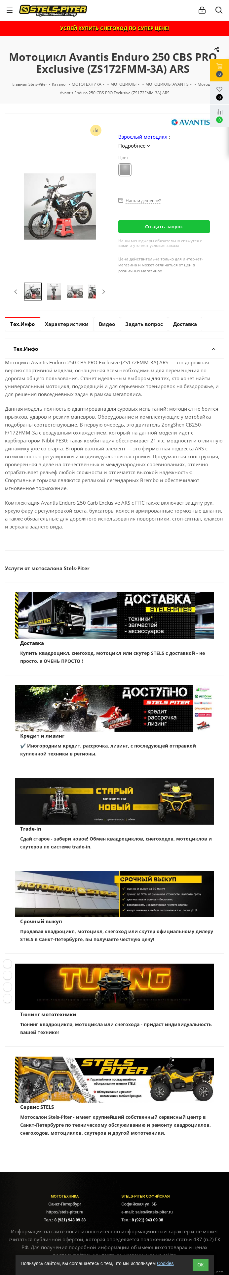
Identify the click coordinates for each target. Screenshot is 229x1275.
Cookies (165, 1263)
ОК (200, 1264)
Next (103, 291)
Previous (16, 291)
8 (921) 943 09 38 (70, 1220)
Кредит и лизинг (42, 735)
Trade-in (30, 828)
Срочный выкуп (41, 921)
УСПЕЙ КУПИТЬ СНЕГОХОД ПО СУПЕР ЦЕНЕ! (114, 28)
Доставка (32, 643)
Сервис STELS (37, 1107)
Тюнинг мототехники (48, 1014)
